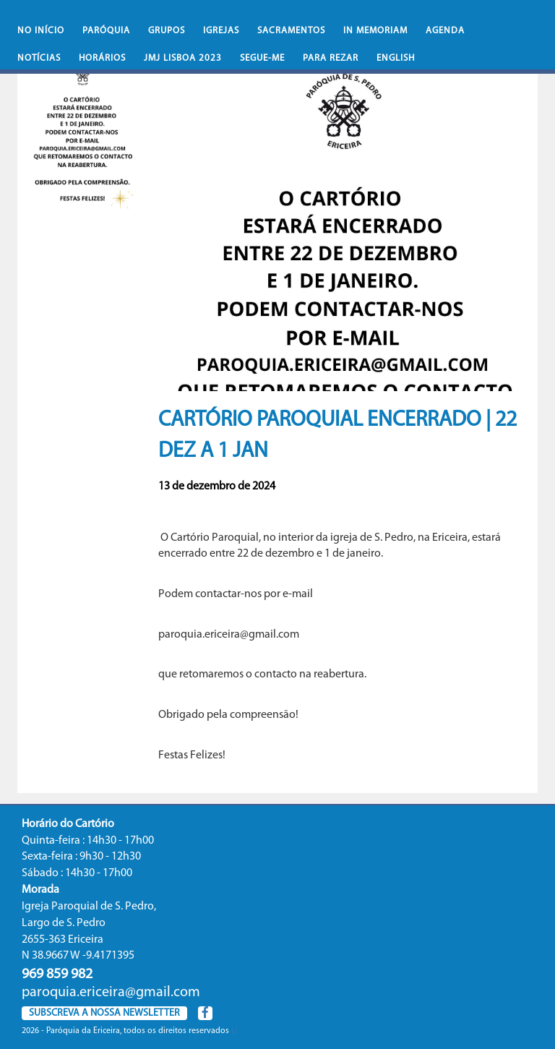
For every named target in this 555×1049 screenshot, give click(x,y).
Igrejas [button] (221, 30)
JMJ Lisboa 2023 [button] (183, 58)
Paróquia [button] (106, 30)
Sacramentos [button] (291, 30)
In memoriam (375, 30)
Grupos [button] (166, 30)
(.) (234, 1031)
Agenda (445, 30)
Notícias (39, 58)
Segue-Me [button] (262, 58)
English (396, 58)
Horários (102, 58)
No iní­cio (40, 30)
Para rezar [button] (330, 58)
